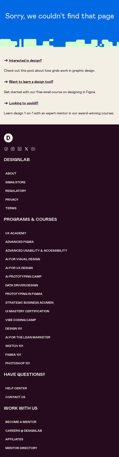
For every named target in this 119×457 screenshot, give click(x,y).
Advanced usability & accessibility (36, 250)
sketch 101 (14, 346)
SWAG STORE (15, 182)
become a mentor (20, 422)
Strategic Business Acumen (29, 303)
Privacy (12, 200)
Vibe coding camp (20, 320)
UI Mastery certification (27, 311)
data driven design (21, 285)
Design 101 (13, 328)
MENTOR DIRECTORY (21, 448)
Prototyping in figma (23, 294)
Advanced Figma (19, 242)
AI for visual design (22, 259)
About (10, 173)
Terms (10, 208)
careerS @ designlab (23, 431)
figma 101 (13, 355)
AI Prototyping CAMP (23, 276)
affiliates (14, 439)
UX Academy (15, 233)
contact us (15, 397)
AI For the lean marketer (27, 337)
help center (16, 388)
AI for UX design (19, 268)
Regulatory (15, 191)
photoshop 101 (17, 363)
